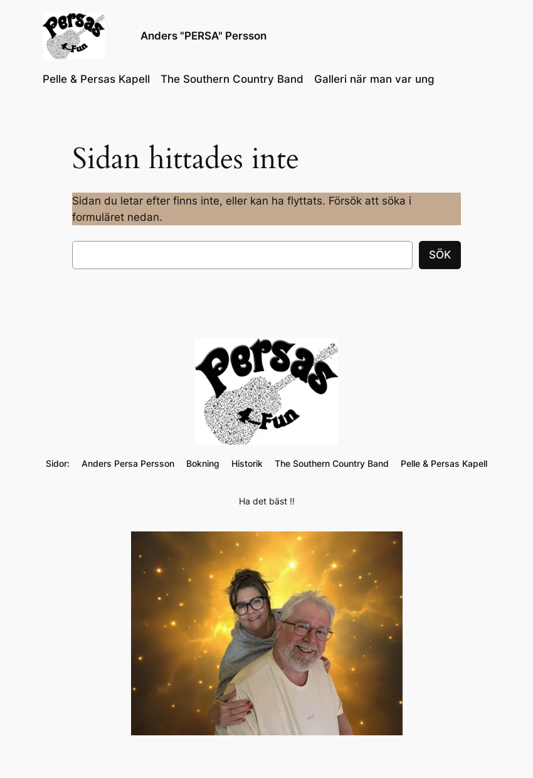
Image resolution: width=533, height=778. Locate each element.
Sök (440, 254)
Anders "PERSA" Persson (203, 35)
